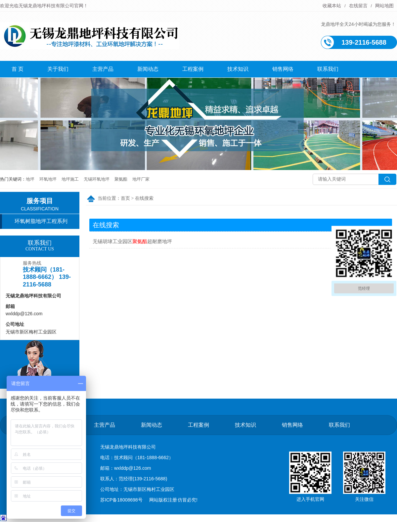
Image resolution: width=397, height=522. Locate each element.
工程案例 (192, 69)
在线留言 (358, 5)
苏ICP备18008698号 (121, 499)
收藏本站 (332, 5)
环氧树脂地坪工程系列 (41, 221)
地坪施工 (70, 179)
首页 (125, 198)
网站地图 (384, 5)
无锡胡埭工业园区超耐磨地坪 (132, 241)
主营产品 (102, 69)
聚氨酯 (120, 179)
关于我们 (57, 69)
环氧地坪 (48, 179)
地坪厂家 (141, 179)
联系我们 (327, 69)
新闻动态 (147, 69)
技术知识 (237, 69)
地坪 (30, 179)
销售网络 (282, 69)
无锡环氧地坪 (97, 179)
